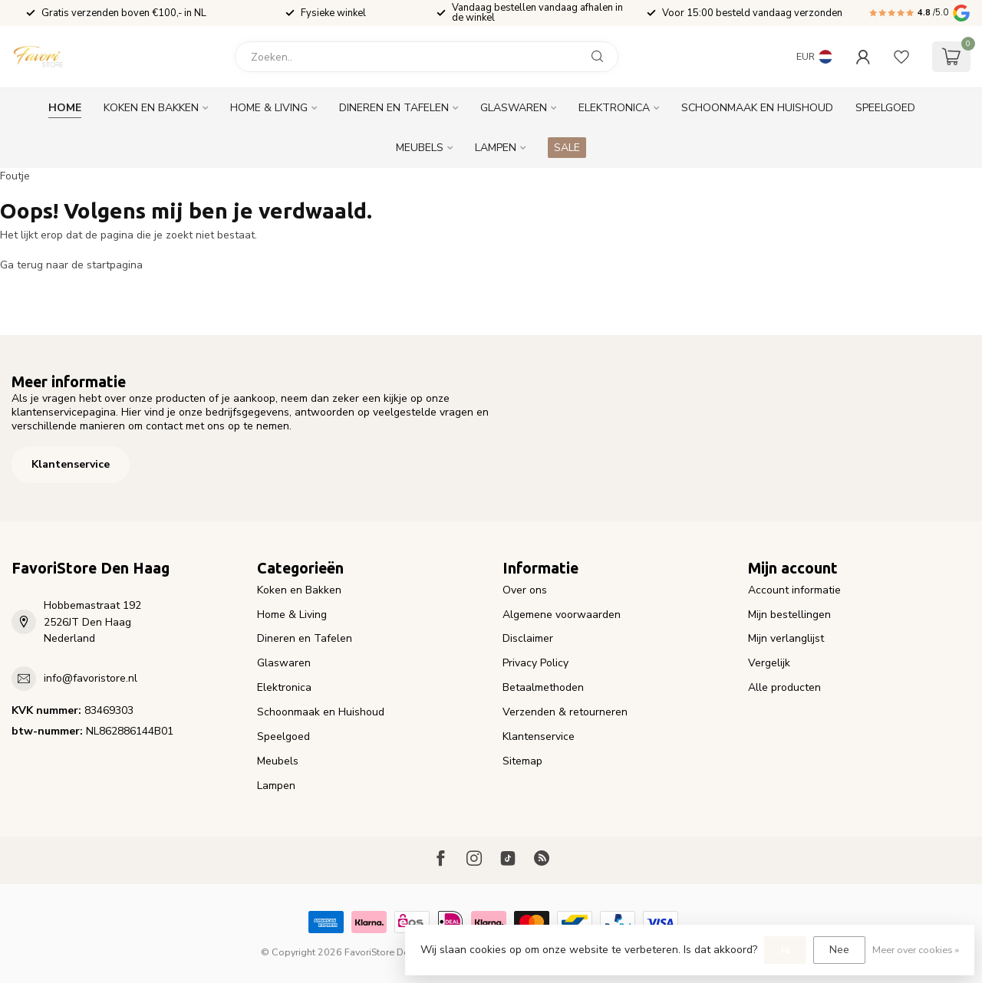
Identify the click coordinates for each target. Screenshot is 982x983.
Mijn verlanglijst (786, 638)
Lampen (495, 147)
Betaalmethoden (543, 687)
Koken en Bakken (151, 107)
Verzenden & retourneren (565, 712)
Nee (839, 949)
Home (64, 107)
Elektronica (614, 107)
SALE (567, 147)
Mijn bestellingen (789, 614)
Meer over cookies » (915, 949)
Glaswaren (513, 107)
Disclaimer (528, 638)
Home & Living (269, 107)
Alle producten (784, 687)
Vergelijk (769, 663)
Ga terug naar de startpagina (71, 265)
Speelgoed (885, 107)
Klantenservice (70, 464)
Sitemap (522, 761)
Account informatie (794, 590)
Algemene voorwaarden (562, 614)
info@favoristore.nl (90, 678)
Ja (785, 949)
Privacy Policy (535, 663)
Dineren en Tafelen (394, 107)
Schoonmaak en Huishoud (757, 107)
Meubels (419, 147)
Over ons (525, 590)
